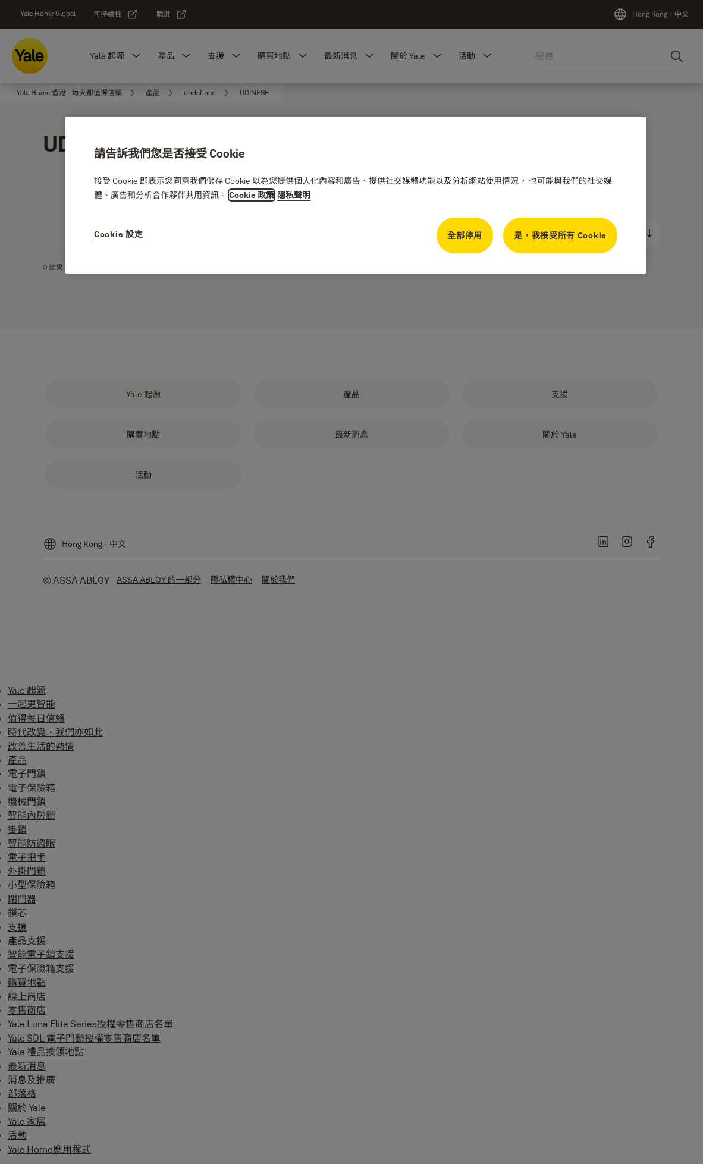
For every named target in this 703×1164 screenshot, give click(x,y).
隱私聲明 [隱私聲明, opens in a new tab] (293, 195)
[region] (355, 195)
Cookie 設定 (118, 234)
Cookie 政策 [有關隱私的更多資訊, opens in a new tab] (251, 195)
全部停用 (464, 235)
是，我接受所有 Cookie (560, 235)
